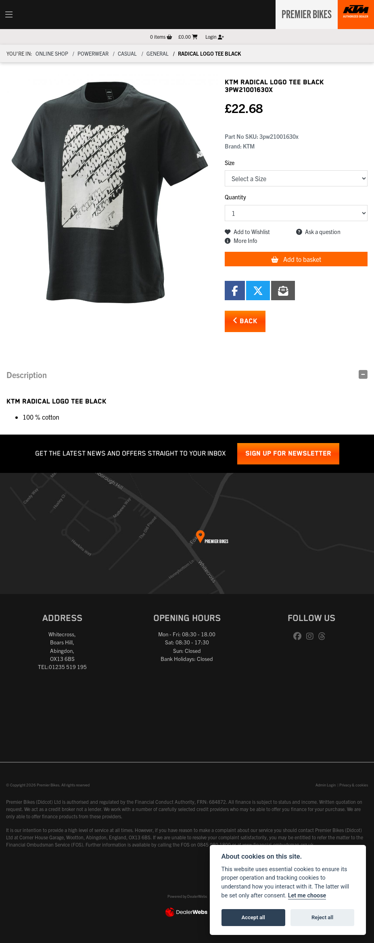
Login (214, 36)
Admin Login (325, 784)
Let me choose (307, 895)
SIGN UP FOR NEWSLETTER (288, 454)
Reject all (322, 917)
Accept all (253, 917)
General (157, 53)
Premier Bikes (304, 13)
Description (26, 375)
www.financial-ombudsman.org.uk (277, 844)
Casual (127, 53)
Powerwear (93, 53)
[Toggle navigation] (9, 14)
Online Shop (52, 53)
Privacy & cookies (353, 784)
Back (245, 321)
